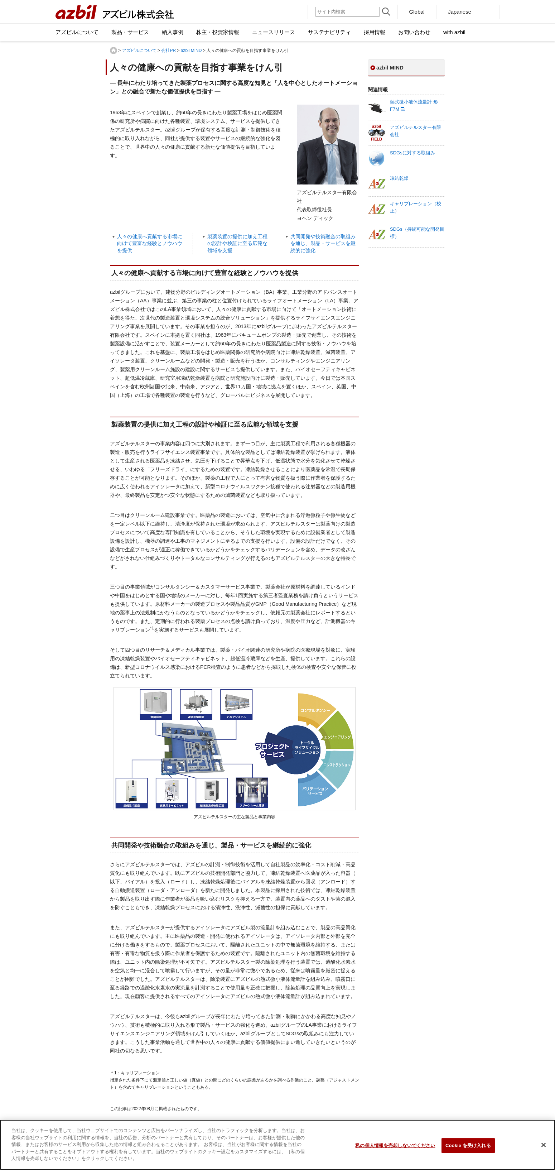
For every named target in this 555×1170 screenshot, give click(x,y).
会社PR (168, 50)
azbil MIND (191, 50)
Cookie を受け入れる (468, 1148)
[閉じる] (543, 1148)
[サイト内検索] (347, 11)
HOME (113, 50)
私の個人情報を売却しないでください (395, 1148)
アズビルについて (139, 50)
